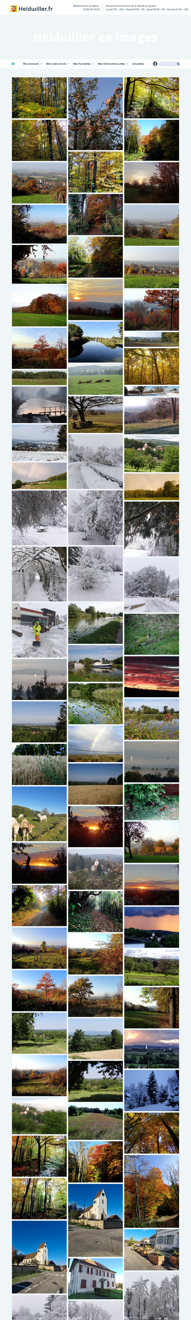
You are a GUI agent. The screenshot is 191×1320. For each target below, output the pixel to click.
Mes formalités (83, 64)
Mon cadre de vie (57, 64)
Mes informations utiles (113, 64)
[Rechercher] (178, 64)
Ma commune (32, 64)
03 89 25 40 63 (91, 9)
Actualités (138, 63)
